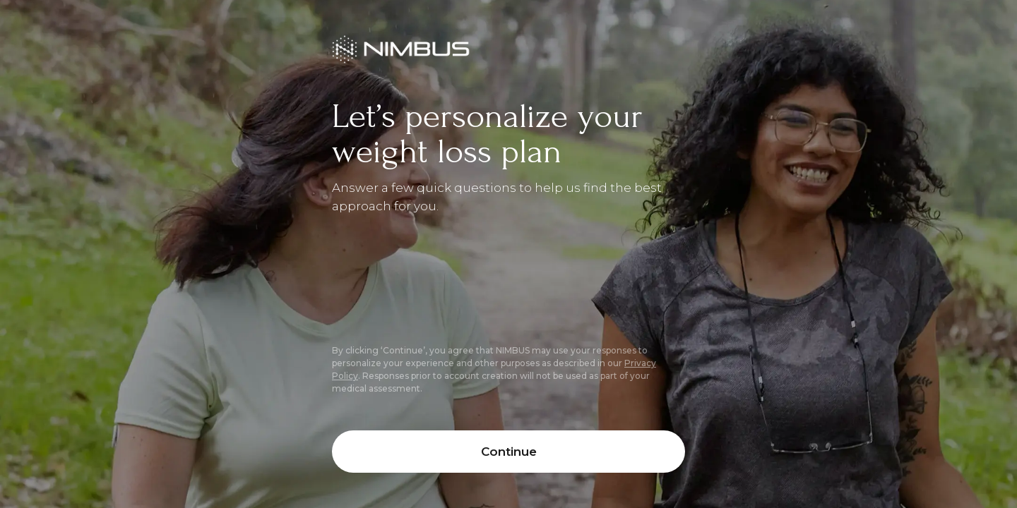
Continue (509, 452)
